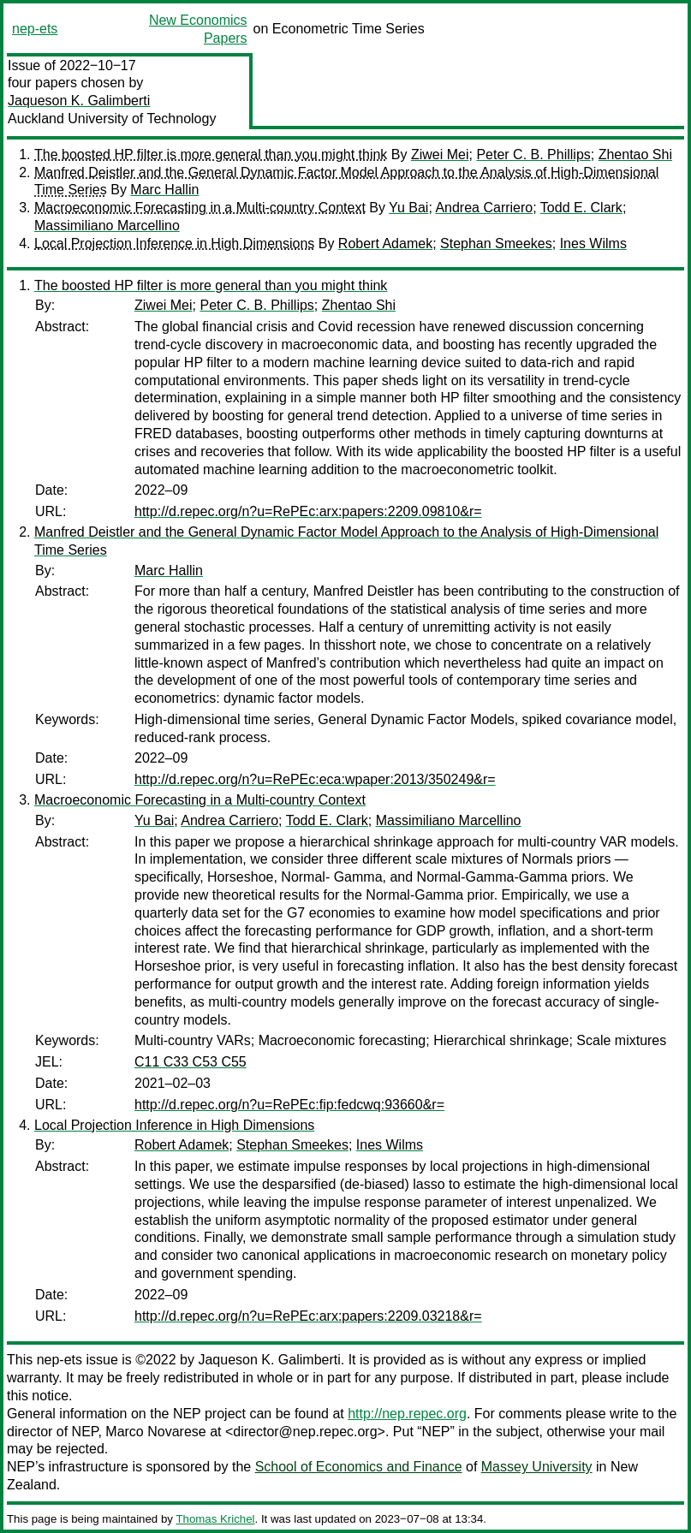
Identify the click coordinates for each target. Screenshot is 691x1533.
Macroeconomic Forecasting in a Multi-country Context (200, 207)
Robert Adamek (385, 243)
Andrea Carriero (484, 207)
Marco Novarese (155, 1431)
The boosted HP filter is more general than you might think (210, 154)
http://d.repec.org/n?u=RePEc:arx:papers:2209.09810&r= (308, 511)
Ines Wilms (593, 243)
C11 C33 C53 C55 (190, 1062)
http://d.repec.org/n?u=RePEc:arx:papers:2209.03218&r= (308, 1316)
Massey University (537, 1466)
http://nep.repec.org (407, 1413)
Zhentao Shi (635, 154)
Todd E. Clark (581, 207)
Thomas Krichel (215, 1518)
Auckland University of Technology (112, 118)
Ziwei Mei (440, 154)
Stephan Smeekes (496, 243)
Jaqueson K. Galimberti (79, 100)
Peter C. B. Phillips (533, 154)
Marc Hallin (164, 189)
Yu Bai (408, 207)
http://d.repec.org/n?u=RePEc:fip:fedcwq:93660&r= (289, 1104)
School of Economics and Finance (358, 1466)
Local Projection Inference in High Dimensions (174, 243)
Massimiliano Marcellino (107, 225)
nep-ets (34, 28)
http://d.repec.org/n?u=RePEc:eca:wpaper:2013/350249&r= (315, 779)
